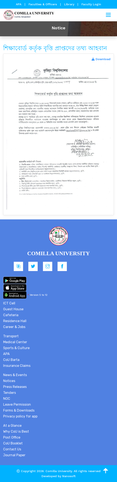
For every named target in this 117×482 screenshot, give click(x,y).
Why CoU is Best (16, 431)
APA (19, 4)
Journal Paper (14, 455)
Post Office (11, 437)
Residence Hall (14, 321)
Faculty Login (91, 4)
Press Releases (15, 387)
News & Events (15, 375)
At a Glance (12, 426)
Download (101, 59)
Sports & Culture (16, 348)
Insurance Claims (16, 366)
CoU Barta (11, 360)
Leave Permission (17, 404)
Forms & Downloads (18, 410)
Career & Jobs (14, 327)
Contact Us (12, 449)
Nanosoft (69, 476)
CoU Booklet (13, 443)
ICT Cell (9, 303)
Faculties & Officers (43, 4)
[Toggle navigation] (108, 15)
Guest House (13, 309)
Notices (9, 381)
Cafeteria (10, 315)
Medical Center (15, 342)
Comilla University (58, 471)
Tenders (9, 393)
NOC (6, 399)
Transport (11, 336)
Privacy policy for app (20, 416)
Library (69, 4)
